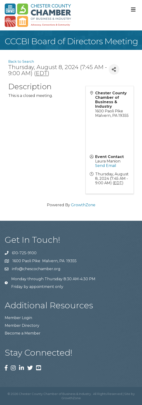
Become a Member (23, 333)
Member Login (18, 318)
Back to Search (21, 61)
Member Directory (22, 325)
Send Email (105, 165)
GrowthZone (83, 205)
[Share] (114, 69)
